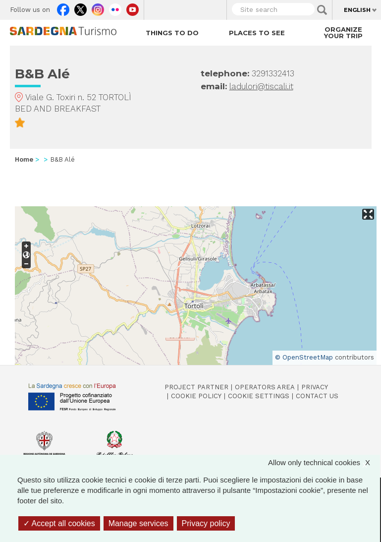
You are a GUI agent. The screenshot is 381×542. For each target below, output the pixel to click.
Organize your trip (343, 32)
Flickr (115, 7)
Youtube (132, 7)
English (357, 9)
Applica (322, 10)
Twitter (80, 7)
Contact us (317, 396)
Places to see (257, 33)
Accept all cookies (59, 523)
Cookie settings (258, 396)
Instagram (98, 7)
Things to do (172, 33)
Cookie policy (196, 396)
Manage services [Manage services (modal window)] (138, 523)
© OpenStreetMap (304, 357)
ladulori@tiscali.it (261, 86)
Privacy (314, 387)
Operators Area (265, 387)
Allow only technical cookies (324, 462)
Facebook (63, 7)
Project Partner (196, 387)
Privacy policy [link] (206, 523)
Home (24, 159)
